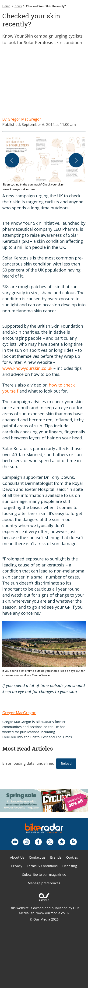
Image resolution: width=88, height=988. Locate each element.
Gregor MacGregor (19, 712)
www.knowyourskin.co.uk (27, 368)
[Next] (76, 160)
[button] (44, 164)
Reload (66, 763)
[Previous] (12, 160)
